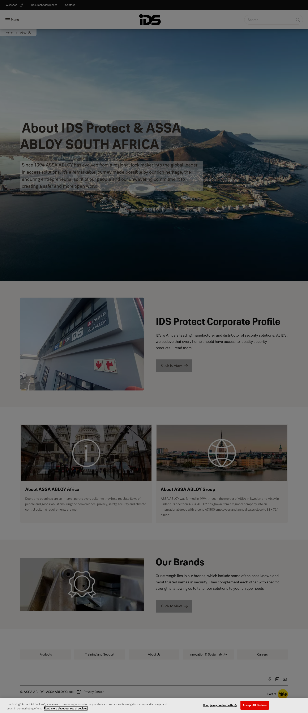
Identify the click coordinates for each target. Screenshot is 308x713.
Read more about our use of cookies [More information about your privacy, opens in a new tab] (65, 710)
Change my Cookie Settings (220, 706)
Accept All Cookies (254, 706)
